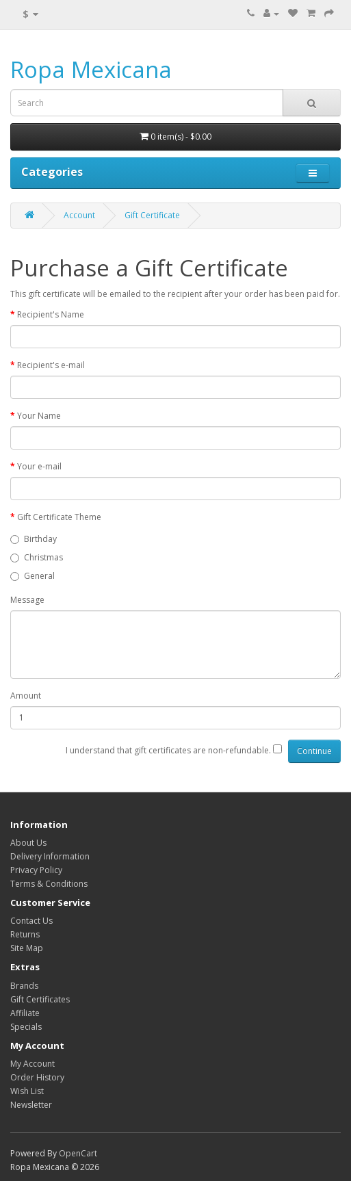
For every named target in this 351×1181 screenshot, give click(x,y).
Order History (37, 1077)
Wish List (27, 1091)
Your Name (39, 415)
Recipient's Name (50, 314)
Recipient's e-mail (51, 365)
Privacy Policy (36, 870)
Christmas (36, 557)
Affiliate (25, 1013)
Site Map (26, 948)
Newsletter (31, 1105)
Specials (26, 1027)
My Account (32, 1063)
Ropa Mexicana (91, 69)
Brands (24, 985)
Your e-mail (39, 466)
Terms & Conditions (49, 884)
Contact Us (31, 920)
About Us (28, 842)
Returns (25, 934)
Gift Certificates (40, 999)
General (32, 576)
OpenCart (78, 1153)
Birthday (33, 539)
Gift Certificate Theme (59, 517)
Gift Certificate (152, 215)
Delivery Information (50, 856)
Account (79, 215)
